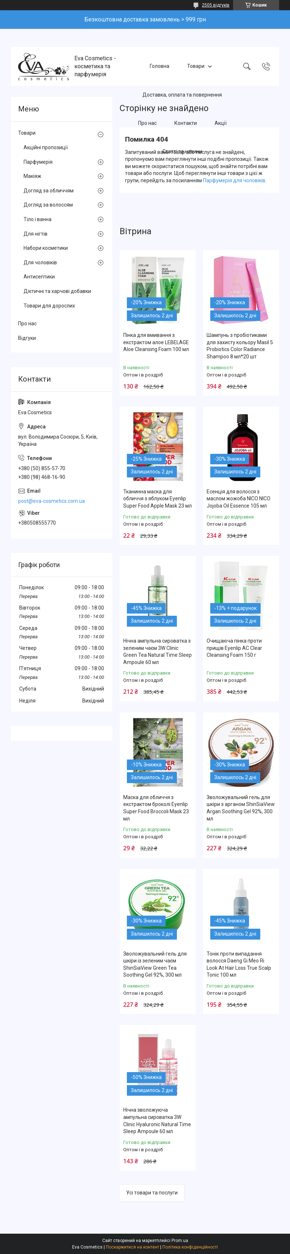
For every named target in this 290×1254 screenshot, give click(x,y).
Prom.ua (179, 1240)
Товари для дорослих (49, 306)
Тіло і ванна (37, 219)
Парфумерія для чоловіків (234, 180)
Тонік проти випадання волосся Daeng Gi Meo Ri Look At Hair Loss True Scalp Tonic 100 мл (239, 964)
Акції (221, 123)
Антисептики (39, 277)
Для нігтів (35, 234)
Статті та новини (182, 152)
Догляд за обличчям (49, 191)
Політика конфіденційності (190, 1247)
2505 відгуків (215, 5)
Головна (159, 66)
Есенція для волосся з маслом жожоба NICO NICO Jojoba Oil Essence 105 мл (238, 499)
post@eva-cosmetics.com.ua (51, 501)
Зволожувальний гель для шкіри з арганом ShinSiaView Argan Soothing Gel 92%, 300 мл (241, 808)
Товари (195, 66)
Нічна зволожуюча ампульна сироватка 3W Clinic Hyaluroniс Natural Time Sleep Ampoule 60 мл (157, 1120)
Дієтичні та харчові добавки (57, 291)
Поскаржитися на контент (132, 1247)
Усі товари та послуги (152, 1193)
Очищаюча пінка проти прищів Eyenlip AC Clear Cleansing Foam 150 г (234, 648)
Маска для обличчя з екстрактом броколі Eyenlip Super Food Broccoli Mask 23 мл (156, 808)
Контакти (185, 123)
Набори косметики (46, 248)
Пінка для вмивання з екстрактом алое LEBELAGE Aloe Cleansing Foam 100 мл (156, 342)
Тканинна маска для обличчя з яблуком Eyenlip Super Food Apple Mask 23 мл (157, 499)
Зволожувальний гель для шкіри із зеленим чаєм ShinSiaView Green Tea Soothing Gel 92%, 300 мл (155, 964)
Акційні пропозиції (46, 147)
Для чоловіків (40, 262)
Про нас (147, 123)
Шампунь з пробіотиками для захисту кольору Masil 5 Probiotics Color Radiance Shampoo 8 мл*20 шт (240, 345)
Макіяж (32, 176)
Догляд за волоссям (48, 205)
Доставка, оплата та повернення (182, 95)
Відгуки (27, 338)
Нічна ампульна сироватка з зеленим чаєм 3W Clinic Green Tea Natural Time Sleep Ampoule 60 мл (157, 651)
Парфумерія (38, 162)
